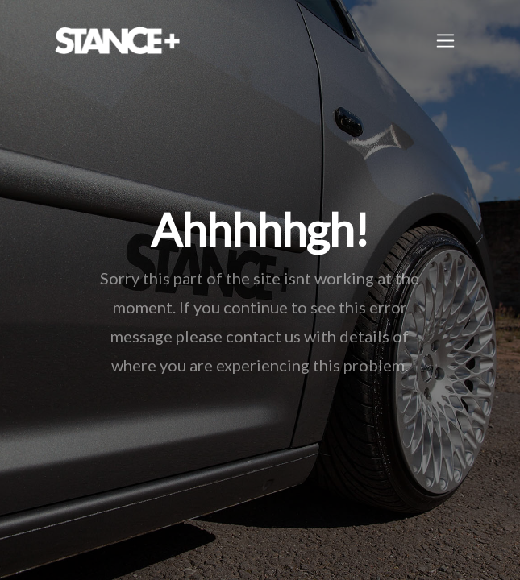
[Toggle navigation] (445, 41)
